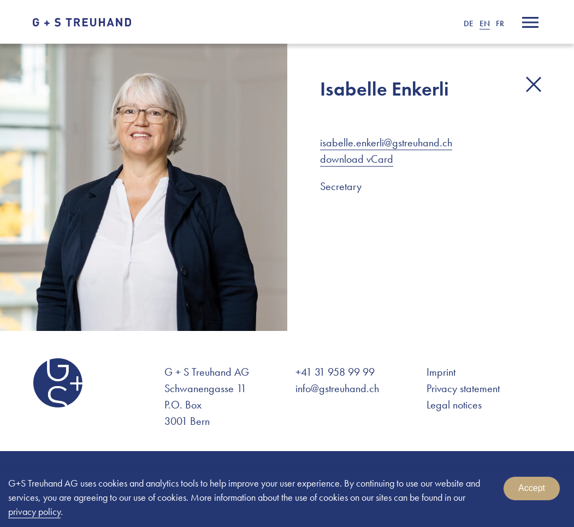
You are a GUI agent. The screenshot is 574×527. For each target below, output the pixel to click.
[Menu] (530, 22)
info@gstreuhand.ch (337, 388)
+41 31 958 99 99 (335, 372)
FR (500, 23)
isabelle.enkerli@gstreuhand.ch (386, 142)
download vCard (356, 159)
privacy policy (34, 511)
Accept (531, 488)
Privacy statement (463, 388)
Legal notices (454, 405)
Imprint (441, 372)
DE (469, 23)
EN (485, 23)
